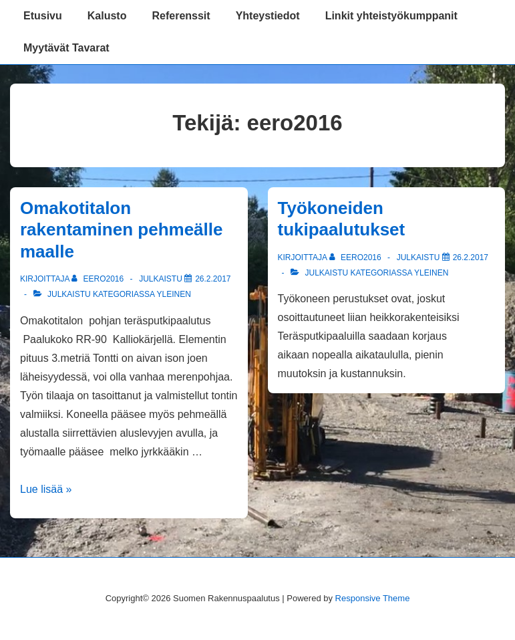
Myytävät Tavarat (66, 48)
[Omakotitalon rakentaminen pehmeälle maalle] (212, 279)
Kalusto (107, 15)
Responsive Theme (372, 598)
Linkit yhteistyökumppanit (391, 15)
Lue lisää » (45, 489)
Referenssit (181, 15)
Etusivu (42, 15)
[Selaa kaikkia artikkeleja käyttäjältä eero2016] (98, 279)
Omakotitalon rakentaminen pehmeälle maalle (121, 229)
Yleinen (174, 294)
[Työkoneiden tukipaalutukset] (470, 257)
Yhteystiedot (268, 15)
